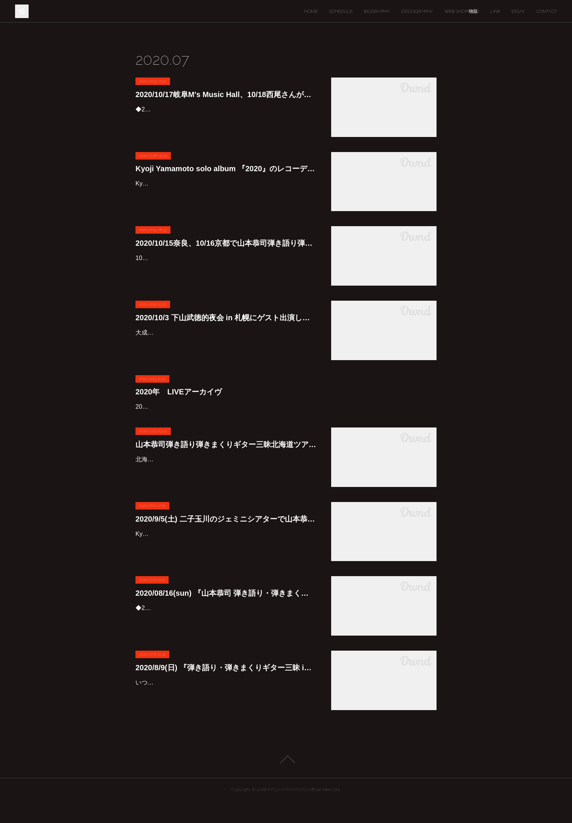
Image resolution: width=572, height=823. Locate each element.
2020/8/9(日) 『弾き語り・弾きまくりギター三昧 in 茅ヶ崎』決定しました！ (225, 689)
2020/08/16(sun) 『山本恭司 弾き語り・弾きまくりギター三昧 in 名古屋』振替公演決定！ (225, 615)
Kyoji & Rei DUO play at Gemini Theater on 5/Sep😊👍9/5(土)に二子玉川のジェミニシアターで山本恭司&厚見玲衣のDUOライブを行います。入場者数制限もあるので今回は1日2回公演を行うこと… (225, 566)
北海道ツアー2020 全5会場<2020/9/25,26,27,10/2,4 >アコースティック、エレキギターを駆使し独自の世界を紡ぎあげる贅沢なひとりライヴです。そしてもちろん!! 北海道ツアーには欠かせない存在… (225, 492)
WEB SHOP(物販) (461, 11)
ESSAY (518, 11)
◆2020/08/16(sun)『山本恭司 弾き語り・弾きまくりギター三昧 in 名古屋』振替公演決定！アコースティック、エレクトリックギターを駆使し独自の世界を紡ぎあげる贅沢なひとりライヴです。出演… (225, 641)
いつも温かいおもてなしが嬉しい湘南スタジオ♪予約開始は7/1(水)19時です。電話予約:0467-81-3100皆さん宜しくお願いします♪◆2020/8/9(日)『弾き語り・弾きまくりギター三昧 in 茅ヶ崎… (224, 715)
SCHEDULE (341, 11)
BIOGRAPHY (377, 11)
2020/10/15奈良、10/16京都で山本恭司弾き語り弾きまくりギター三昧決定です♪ (225, 243)
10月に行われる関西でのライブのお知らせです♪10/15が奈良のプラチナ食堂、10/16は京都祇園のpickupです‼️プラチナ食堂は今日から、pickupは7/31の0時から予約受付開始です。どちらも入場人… (225, 269)
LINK (495, 11)
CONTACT (546, 11)
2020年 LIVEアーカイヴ (178, 392)
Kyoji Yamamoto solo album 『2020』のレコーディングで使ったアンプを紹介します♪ (225, 168)
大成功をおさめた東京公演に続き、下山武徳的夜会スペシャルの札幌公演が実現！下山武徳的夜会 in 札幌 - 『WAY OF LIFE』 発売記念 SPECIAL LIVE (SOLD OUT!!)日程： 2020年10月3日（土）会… (225, 343)
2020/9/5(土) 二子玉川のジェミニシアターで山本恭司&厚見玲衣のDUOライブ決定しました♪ (225, 540)
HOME (311, 11)
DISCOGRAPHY (417, 11)
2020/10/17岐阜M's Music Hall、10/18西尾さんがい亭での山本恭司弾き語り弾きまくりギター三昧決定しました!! (225, 94)
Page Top (286, 781)
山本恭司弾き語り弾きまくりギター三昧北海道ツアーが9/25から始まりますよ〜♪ (225, 466)
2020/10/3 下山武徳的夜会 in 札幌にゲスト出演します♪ (225, 317)
